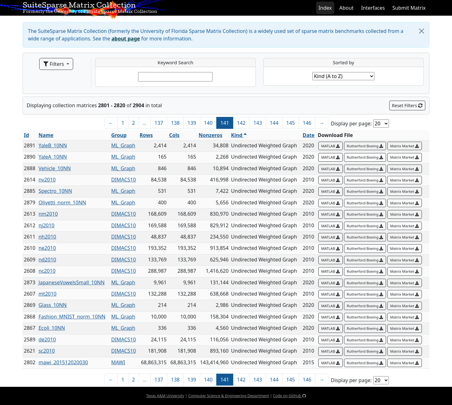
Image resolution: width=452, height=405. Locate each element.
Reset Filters (407, 105)
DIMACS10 (123, 179)
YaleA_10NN (53, 156)
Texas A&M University (165, 395)
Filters (54, 63)
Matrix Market (404, 146)
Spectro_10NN (55, 190)
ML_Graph (123, 145)
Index (325, 7)
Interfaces (373, 7)
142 (241, 122)
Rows (146, 135)
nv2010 (47, 179)
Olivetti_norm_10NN (62, 202)
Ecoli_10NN (52, 327)
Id (26, 135)
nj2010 (47, 225)
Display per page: (351, 123)
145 (290, 122)
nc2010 (47, 270)
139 (191, 122)
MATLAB (330, 146)
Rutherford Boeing (365, 146)
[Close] (421, 31)
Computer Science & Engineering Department (228, 395)
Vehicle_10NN (55, 168)
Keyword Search (175, 62)
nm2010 (48, 213)
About (346, 7)
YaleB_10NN (53, 145)
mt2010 (47, 293)
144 (274, 122)
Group (118, 135)
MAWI (118, 362)
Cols (174, 135)
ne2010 (47, 248)
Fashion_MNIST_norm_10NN (72, 316)
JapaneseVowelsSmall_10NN (72, 282)
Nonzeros (211, 135)
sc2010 (47, 350)
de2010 (47, 339)
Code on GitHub (289, 395)
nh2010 (47, 236)
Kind (239, 135)
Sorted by (343, 62)
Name (46, 135)
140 (208, 122)
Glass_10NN (53, 305)
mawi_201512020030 (63, 362)
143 (257, 122)
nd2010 (47, 259)
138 (175, 122)
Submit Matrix (409, 7)
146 (307, 122)
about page (125, 38)
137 (158, 122)
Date (309, 135)
